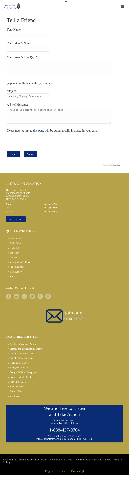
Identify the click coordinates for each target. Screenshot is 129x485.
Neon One (116, 170)
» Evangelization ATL (18, 372)
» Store (11, 281)
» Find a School (15, 248)
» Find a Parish (15, 243)
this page (38, 135)
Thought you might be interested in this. (63, 119)
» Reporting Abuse (16, 272)
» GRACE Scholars (17, 387)
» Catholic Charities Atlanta (21, 358)
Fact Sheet (16, 224)
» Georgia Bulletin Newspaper (22, 377)
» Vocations (13, 401)
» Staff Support (15, 277)
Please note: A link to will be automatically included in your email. (53, 135)
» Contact (12, 262)
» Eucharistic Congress (18, 368)
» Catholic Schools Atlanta (20, 363)
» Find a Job (13, 253)
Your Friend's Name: (19, 43)
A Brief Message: (17, 107)
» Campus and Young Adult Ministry (25, 354)
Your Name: (14, 29)
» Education (13, 258)
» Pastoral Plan (15, 396)
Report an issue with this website (93, 464)
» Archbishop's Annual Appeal (22, 349)
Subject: (12, 93)
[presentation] (32, 146)
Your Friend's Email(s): (21, 57)
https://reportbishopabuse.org (52, 444)
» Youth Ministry (16, 391)
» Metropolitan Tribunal (19, 267)
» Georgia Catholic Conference (22, 382)
